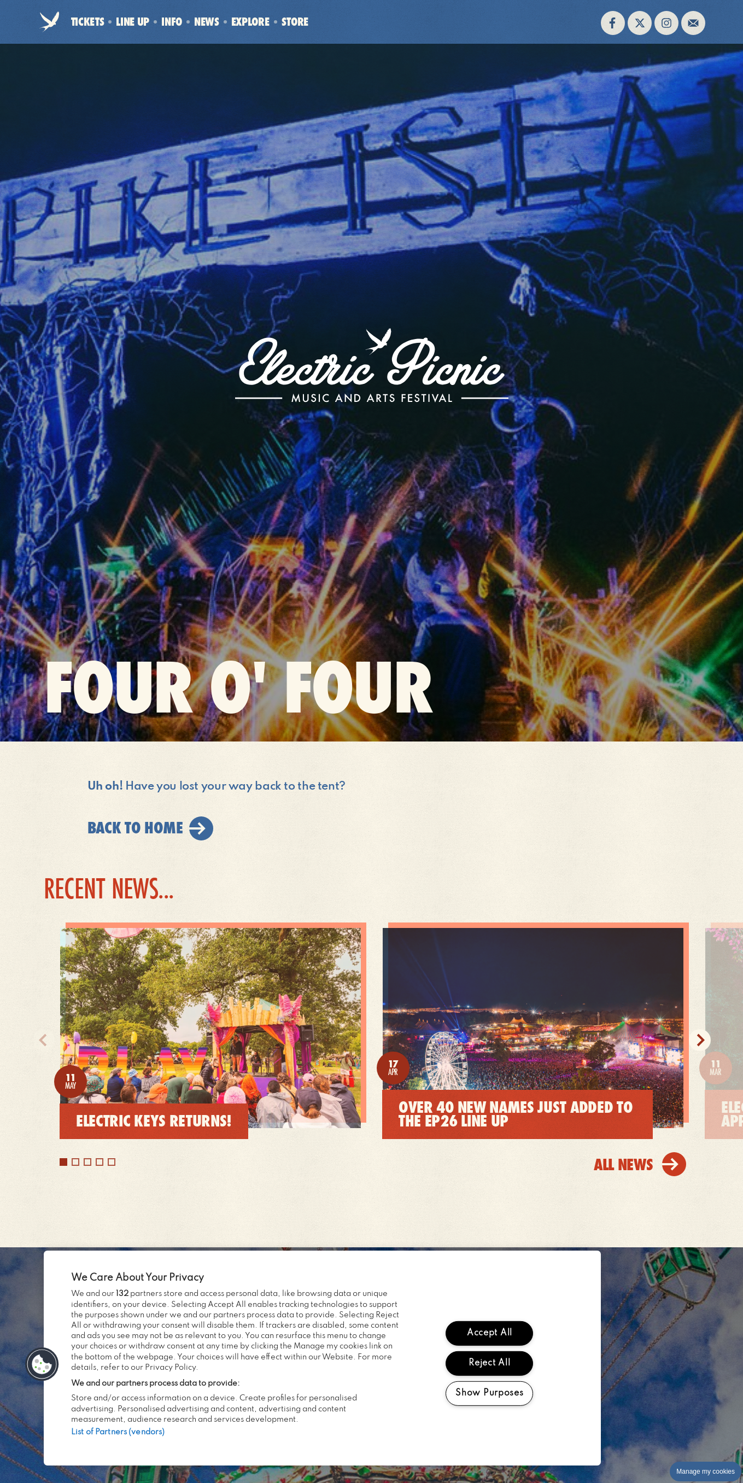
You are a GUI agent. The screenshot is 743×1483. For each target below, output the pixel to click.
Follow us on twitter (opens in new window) (640, 23)
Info (171, 21)
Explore (250, 21)
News (206, 21)
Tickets (87, 21)
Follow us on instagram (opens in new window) (666, 23)
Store (295, 22)
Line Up (132, 21)
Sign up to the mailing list (693, 23)
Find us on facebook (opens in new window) (613, 23)
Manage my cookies (705, 1471)
